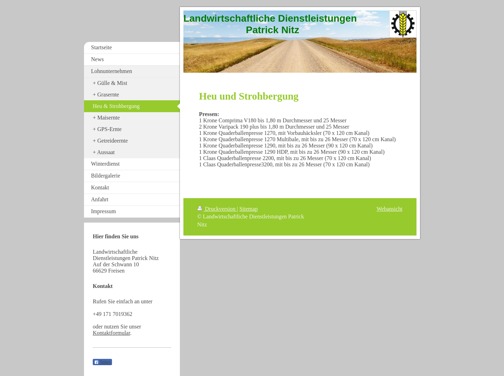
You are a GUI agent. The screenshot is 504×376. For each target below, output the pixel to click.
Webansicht (389, 209)
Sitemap (248, 209)
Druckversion (217, 209)
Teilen (102, 362)
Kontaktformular (111, 333)
